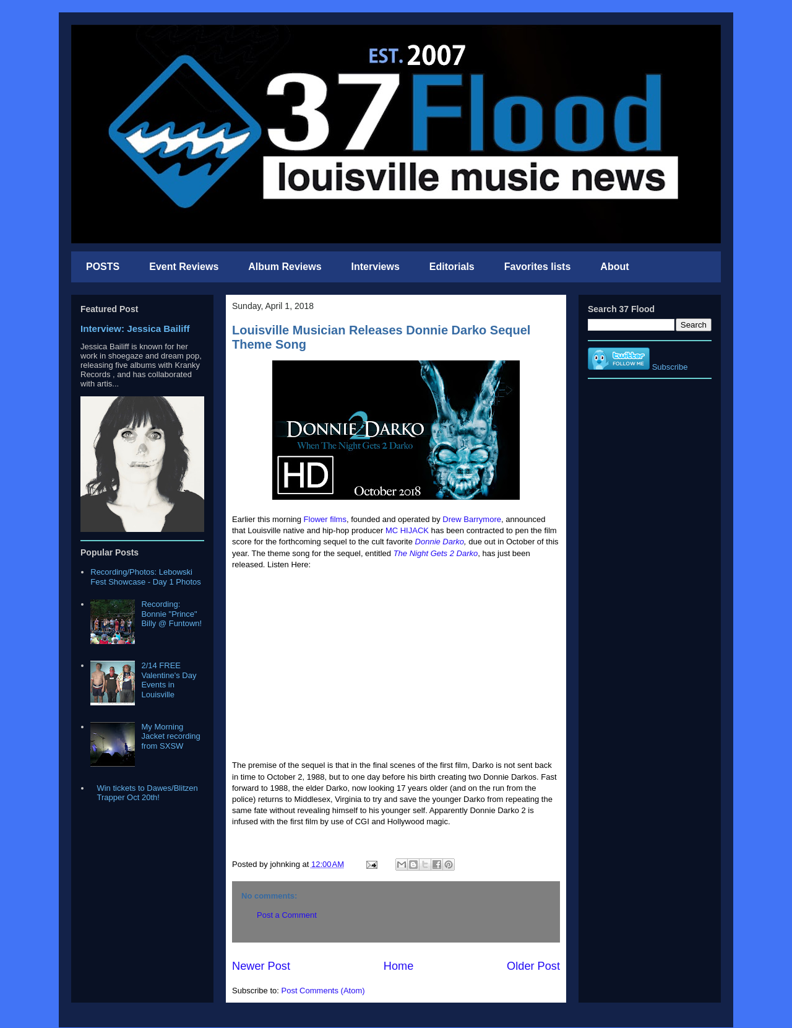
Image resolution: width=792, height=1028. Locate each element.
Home (399, 966)
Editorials (452, 266)
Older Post (533, 966)
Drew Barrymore (471, 519)
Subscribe (670, 367)
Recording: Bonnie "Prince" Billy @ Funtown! (171, 613)
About (614, 266)
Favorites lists (537, 266)
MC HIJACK (407, 530)
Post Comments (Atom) (323, 990)
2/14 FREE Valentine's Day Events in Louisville (168, 680)
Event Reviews (183, 266)
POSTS (102, 266)
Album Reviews (284, 266)
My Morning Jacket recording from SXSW (170, 736)
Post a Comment (287, 915)
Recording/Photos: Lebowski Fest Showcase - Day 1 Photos (145, 576)
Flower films (325, 519)
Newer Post (261, 966)
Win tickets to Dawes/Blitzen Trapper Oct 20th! (147, 793)
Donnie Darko (440, 541)
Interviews (375, 266)
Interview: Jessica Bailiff (135, 328)
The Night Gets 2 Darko (436, 553)
